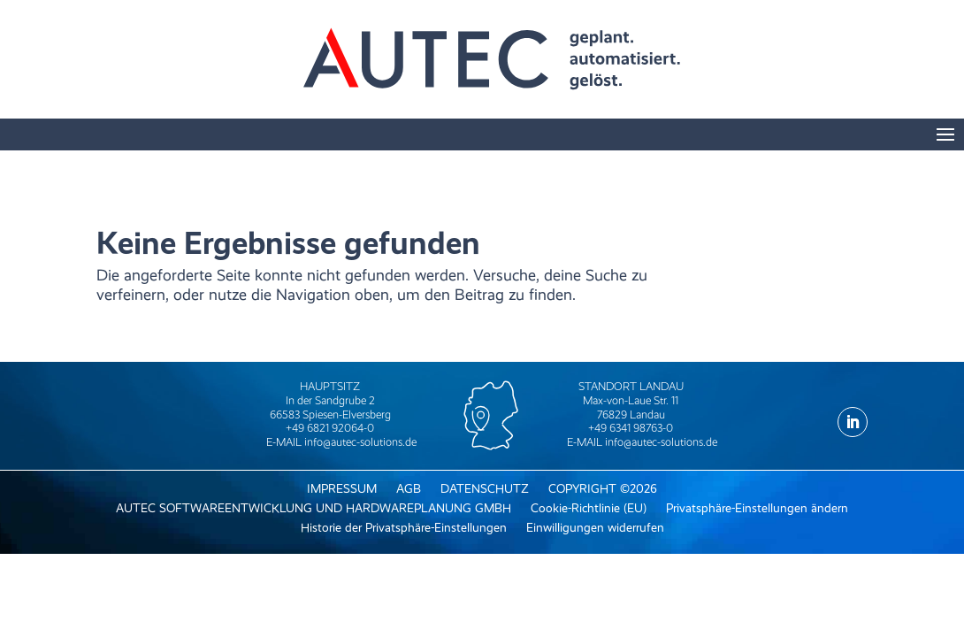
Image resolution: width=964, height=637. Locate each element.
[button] (945, 137)
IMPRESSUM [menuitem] (342, 488)
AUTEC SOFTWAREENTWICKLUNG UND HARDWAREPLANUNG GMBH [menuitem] (313, 508)
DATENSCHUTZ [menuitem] (484, 488)
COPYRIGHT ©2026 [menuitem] (602, 488)
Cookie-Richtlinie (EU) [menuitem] (588, 508)
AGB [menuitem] (408, 488)
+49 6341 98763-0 (630, 427)
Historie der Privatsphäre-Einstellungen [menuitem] (404, 527)
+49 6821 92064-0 (330, 427)
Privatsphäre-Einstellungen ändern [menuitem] (757, 508)
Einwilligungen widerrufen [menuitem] (595, 527)
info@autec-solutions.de (360, 442)
